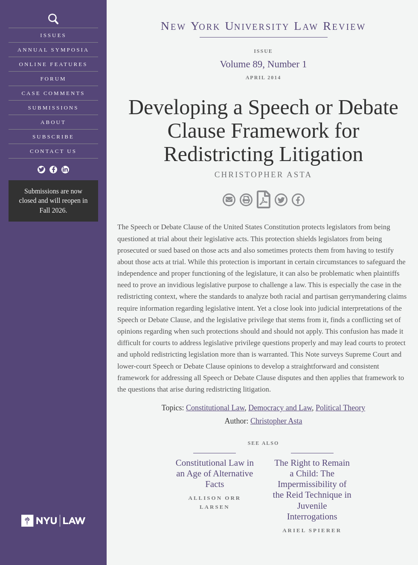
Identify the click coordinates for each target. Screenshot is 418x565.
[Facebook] (53, 169)
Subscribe (53, 136)
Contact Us (53, 151)
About (53, 122)
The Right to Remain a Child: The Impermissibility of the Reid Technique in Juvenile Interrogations (312, 490)
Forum (53, 78)
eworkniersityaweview (263, 27)
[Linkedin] (65, 169)
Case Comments (53, 93)
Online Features (53, 64)
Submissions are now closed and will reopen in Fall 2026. (53, 200)
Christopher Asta (276, 421)
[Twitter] (41, 169)
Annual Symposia (53, 49)
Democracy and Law (280, 408)
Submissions (53, 107)
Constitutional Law (215, 408)
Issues (53, 35)
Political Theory (340, 408)
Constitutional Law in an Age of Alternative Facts (215, 473)
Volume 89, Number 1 (263, 64)
